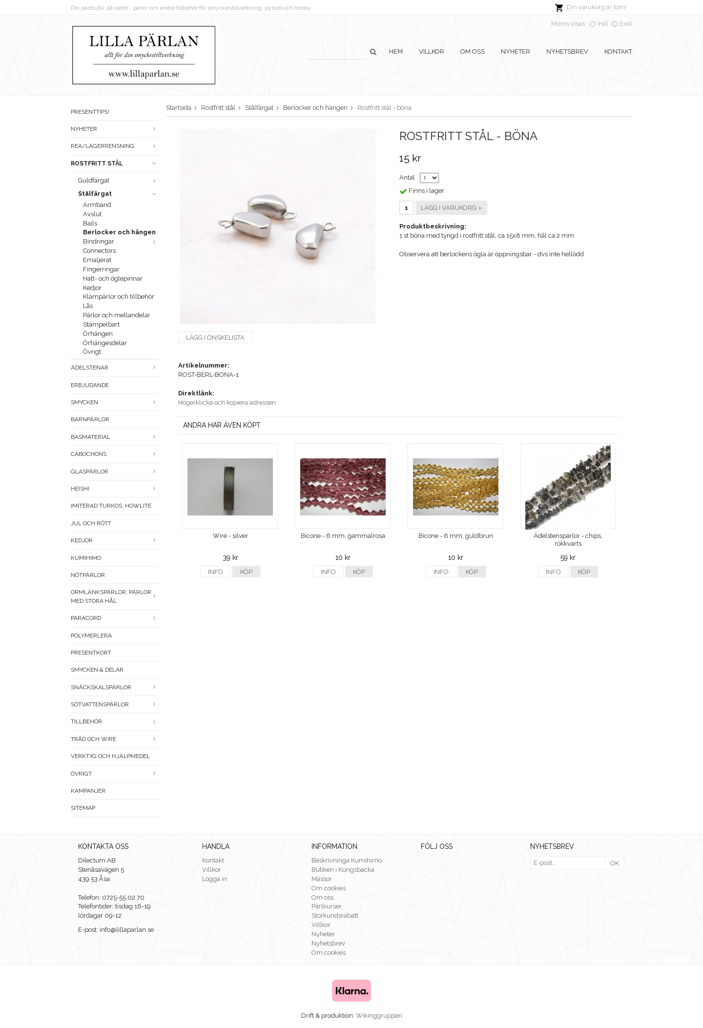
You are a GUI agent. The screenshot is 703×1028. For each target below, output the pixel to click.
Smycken (115, 402)
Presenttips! (90, 111)
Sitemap (83, 807)
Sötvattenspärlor (115, 704)
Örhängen (98, 333)
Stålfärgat (118, 193)
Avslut (92, 214)
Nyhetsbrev (567, 51)
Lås (88, 305)
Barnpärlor (90, 419)
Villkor (431, 51)
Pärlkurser (326, 906)
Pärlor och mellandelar (116, 315)
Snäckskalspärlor (115, 687)
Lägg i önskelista (215, 337)
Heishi (115, 488)
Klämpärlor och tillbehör (118, 296)
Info (215, 572)
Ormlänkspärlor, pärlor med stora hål (115, 596)
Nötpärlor (88, 575)
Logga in (214, 879)
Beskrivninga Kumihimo (346, 860)
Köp (246, 572)
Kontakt (618, 51)
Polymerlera (91, 635)
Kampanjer (88, 790)
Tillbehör (115, 721)
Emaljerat (97, 260)
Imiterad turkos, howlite (111, 505)
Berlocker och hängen (119, 232)
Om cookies (328, 888)
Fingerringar (101, 269)
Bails (90, 223)
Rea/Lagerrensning (115, 146)
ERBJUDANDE (90, 385)
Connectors (99, 250)
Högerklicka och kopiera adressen (227, 402)
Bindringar (121, 241)
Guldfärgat (118, 180)
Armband (97, 204)
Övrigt (92, 351)
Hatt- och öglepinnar (113, 278)
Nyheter (515, 51)
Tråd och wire (115, 739)
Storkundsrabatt (334, 915)
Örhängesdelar (105, 343)
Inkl (603, 23)
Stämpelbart (101, 324)
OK (614, 863)
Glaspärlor (115, 471)
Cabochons (115, 454)
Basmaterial (115, 436)
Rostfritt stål (115, 163)
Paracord (115, 618)
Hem (396, 51)
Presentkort (91, 652)
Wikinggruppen (379, 1015)
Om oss (472, 51)
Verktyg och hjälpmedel (110, 756)
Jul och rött (91, 523)
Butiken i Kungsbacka (342, 869)
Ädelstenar (115, 367)
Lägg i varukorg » (451, 207)
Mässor (321, 879)
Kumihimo (86, 558)
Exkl (626, 23)
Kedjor (92, 287)
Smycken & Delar (97, 669)
